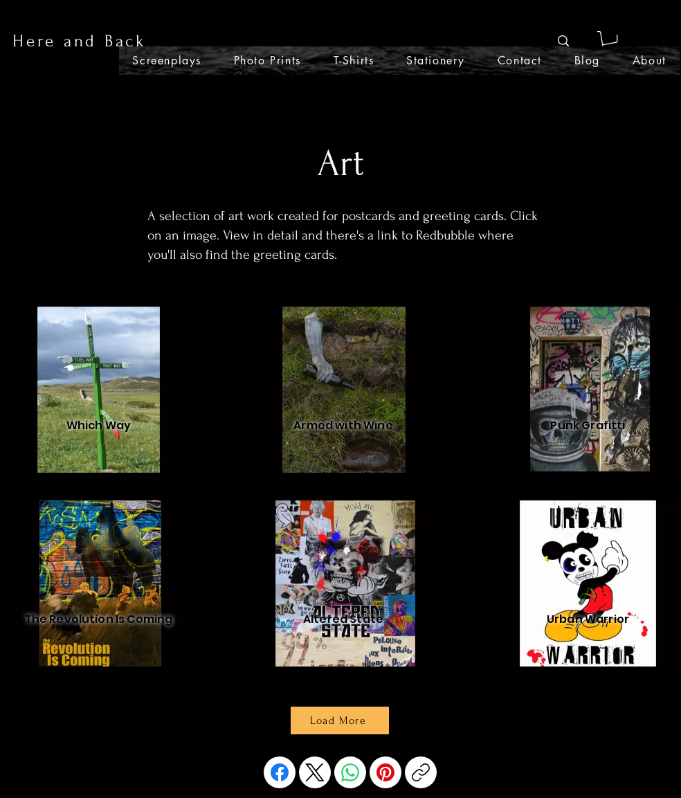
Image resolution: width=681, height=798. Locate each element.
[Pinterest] (385, 772)
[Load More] (340, 720)
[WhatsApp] (350, 772)
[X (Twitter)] (315, 772)
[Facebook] (280, 772)
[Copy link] (421, 772)
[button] (609, 41)
